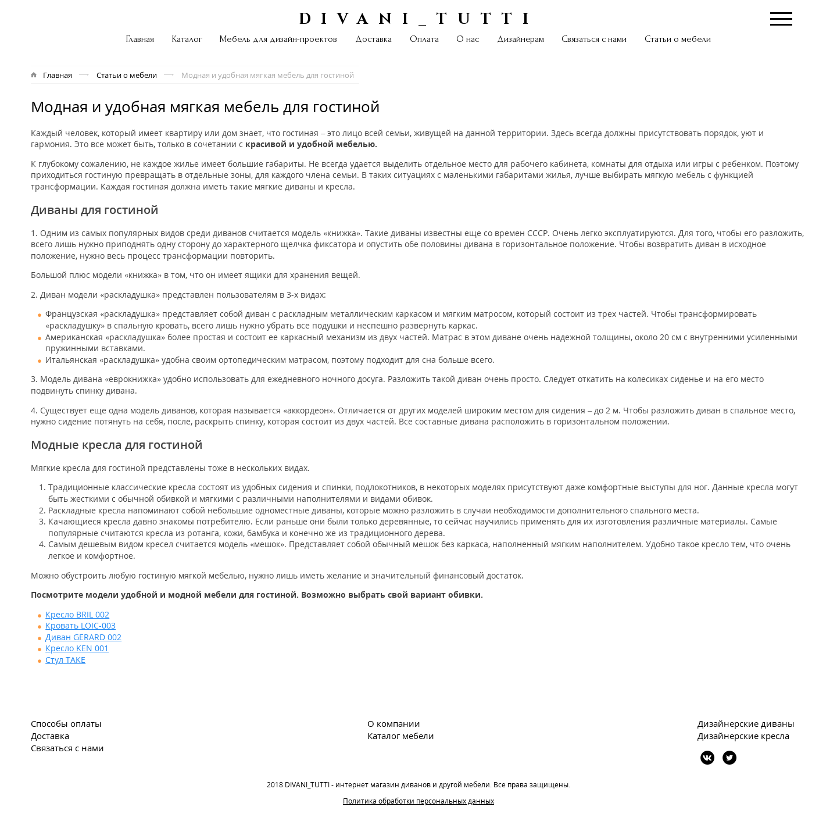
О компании (393, 723)
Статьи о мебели (678, 39)
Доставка (373, 39)
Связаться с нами (594, 39)
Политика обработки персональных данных (418, 801)
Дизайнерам (520, 39)
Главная (140, 39)
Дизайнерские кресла (743, 735)
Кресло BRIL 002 (77, 614)
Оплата (424, 39)
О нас (467, 39)
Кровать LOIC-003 (80, 625)
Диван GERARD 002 (83, 637)
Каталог (187, 39)
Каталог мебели (400, 735)
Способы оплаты (66, 723)
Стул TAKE (65, 659)
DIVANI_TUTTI (419, 18)
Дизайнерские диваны (746, 723)
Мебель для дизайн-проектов (278, 39)
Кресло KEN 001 (77, 648)
